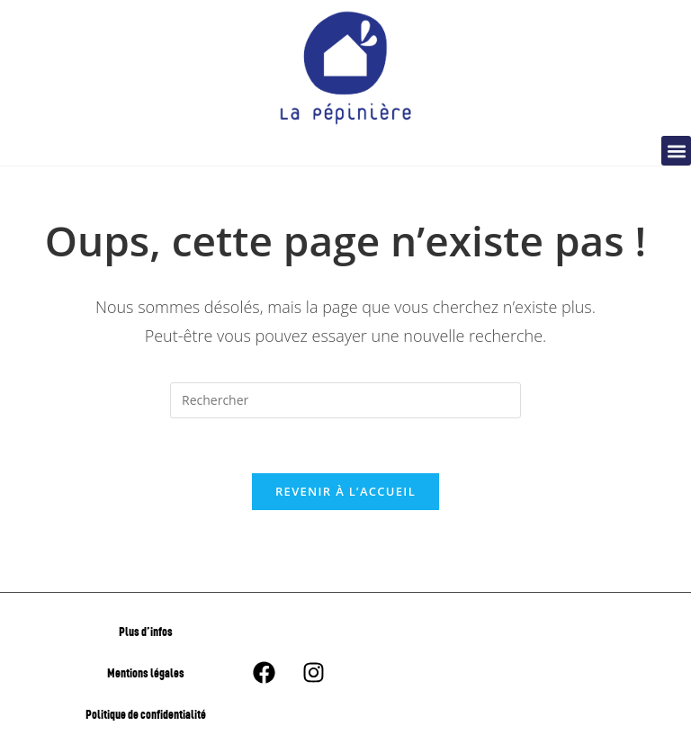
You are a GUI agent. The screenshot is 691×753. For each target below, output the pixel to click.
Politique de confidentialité (145, 714)
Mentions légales (145, 672)
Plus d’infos (146, 631)
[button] (676, 151)
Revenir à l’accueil (345, 491)
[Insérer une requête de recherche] (345, 400)
